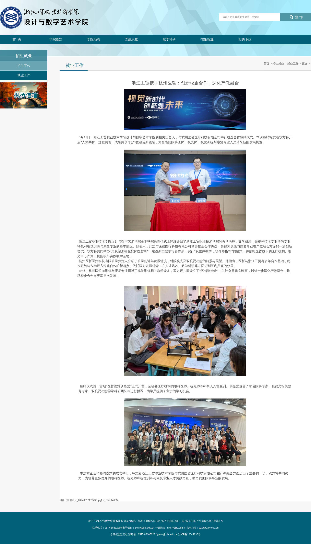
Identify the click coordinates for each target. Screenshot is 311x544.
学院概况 (55, 39)
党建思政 (131, 39)
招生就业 (207, 39)
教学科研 (169, 39)
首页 (18, 39)
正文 (305, 63)
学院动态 (93, 39)
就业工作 (23, 75)
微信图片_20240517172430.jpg (84, 500)
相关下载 (244, 39)
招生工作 (23, 66)
